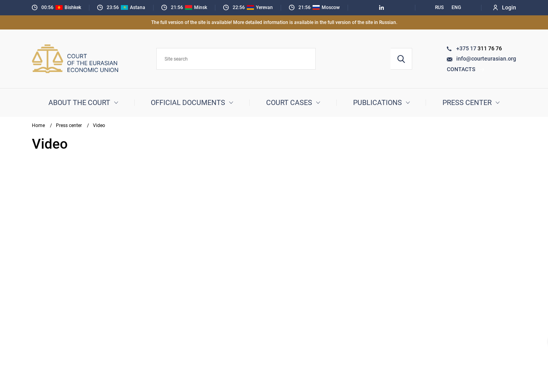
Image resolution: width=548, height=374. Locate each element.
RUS (439, 7)
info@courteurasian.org (486, 58)
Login (504, 7)
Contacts (466, 69)
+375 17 (467, 48)
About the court (79, 102)
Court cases (289, 102)
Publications (377, 102)
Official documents (188, 102)
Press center (467, 102)
